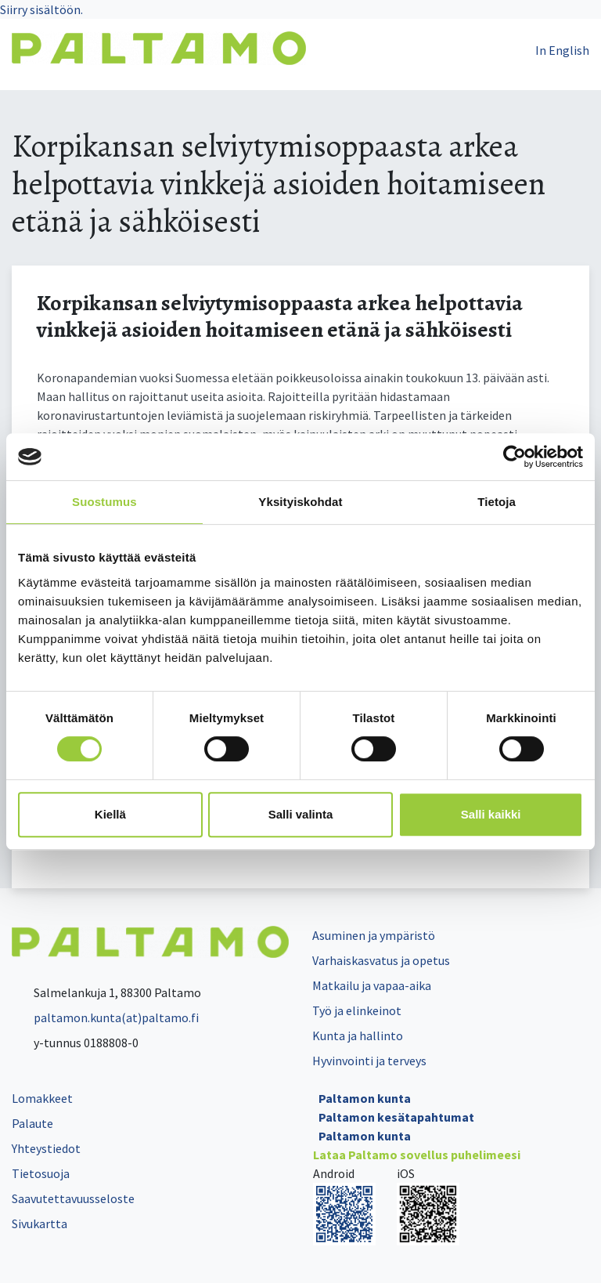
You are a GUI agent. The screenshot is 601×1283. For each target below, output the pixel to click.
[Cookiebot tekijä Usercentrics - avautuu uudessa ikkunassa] (514, 456)
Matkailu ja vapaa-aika (371, 985)
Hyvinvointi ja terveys (369, 1060)
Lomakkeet (42, 1098)
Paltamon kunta (364, 1098)
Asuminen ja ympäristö (373, 935)
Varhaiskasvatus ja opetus (381, 960)
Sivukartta (39, 1223)
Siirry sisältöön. (41, 9)
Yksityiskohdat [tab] (300, 501)
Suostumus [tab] (104, 501)
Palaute (32, 1123)
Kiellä (110, 814)
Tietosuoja (41, 1173)
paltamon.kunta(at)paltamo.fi (105, 1017)
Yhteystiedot (46, 1148)
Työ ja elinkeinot (356, 1010)
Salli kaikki (491, 814)
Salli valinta (300, 814)
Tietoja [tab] (496, 501)
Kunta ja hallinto (357, 1035)
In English (562, 50)
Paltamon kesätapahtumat (396, 1117)
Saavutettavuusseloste (73, 1198)
